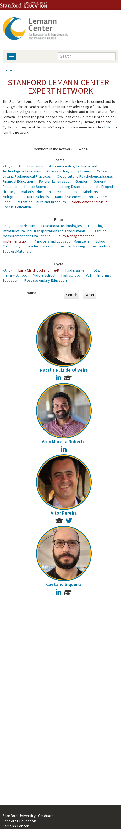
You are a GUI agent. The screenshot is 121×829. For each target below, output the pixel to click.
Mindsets (90, 191)
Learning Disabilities (73, 186)
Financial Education (18, 181)
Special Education (17, 207)
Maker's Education (36, 191)
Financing (95, 225)
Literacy (9, 191)
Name (31, 292)
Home (7, 70)
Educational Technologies (61, 225)
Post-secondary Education (45, 280)
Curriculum (26, 225)
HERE (108, 127)
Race (7, 202)
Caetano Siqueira (63, 584)
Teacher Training (72, 246)
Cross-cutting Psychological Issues (85, 176)
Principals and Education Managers (61, 241)
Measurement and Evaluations (27, 236)
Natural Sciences (68, 196)
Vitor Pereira (64, 513)
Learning (100, 231)
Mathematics (67, 191)
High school (70, 275)
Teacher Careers (39, 246)
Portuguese (97, 196)
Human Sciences (37, 186)
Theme (58, 159)
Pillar (58, 219)
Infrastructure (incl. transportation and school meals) (45, 231)
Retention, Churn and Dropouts (41, 202)
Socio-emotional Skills (89, 202)
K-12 (96, 270)
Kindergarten (76, 270)
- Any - (7, 166)
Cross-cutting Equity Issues (69, 171)
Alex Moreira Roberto (64, 441)
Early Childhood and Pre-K (38, 270)
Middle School (44, 275)
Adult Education (30, 166)
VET (88, 275)
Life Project (104, 186)
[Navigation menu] (11, 56)
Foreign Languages (54, 181)
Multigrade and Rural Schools (26, 196)
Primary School (15, 275)
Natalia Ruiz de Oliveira (64, 370)
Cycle (58, 264)
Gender (81, 181)
